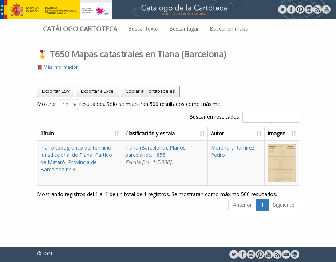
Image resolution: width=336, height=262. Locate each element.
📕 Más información (58, 67)
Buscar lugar (184, 28)
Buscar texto (143, 28)
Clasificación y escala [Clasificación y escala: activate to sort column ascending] (150, 133)
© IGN (44, 253)
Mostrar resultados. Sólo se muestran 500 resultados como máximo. (129, 104)
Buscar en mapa (229, 28)
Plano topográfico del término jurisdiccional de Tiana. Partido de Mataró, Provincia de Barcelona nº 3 (76, 158)
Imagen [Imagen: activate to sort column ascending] (276, 133)
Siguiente (284, 204)
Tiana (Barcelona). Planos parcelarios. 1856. (155, 155)
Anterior (242, 204)
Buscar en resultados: (244, 117)
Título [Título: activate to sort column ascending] (47, 133)
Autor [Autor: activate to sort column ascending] (217, 133)
